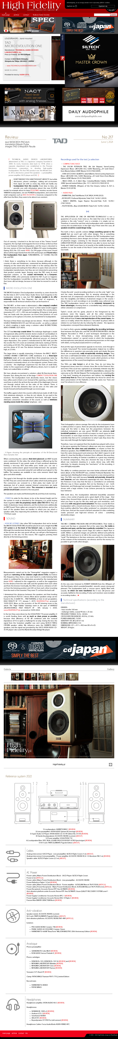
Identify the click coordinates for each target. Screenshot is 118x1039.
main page (6, 15)
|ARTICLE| (39, 878)
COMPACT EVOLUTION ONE (46, 376)
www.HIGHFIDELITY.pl (12, 610)
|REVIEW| (72, 829)
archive (16, 15)
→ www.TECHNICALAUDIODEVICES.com (20, 66)
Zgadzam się (72, 6)
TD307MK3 (35, 190)
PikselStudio (114, 1035)
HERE (27, 251)
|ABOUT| (79, 836)
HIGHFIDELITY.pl (42, 601)
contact (26, 15)
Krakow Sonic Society (41, 15)
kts (26, 1033)
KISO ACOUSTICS (29, 195)
